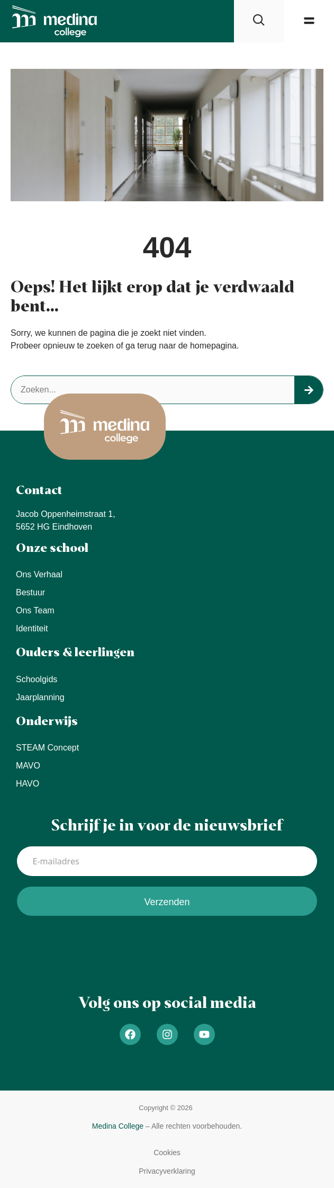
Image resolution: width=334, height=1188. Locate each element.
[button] (309, 21)
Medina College (117, 1126)
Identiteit (32, 628)
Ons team (35, 610)
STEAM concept (47, 747)
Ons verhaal (39, 574)
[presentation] (97, 947)
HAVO (27, 783)
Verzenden (166, 902)
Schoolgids (36, 679)
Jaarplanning (40, 697)
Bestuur (30, 592)
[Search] (308, 390)
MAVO (28, 765)
